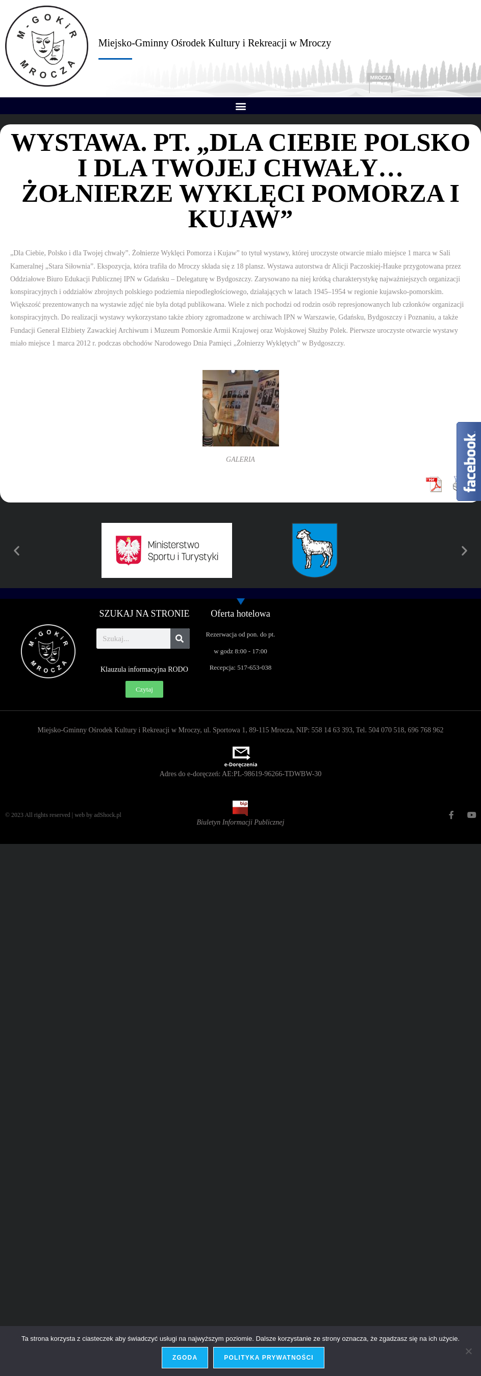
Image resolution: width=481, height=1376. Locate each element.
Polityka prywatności (269, 1357)
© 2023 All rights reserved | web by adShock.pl (63, 814)
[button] (240, 105)
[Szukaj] (180, 638)
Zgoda (184, 1357)
